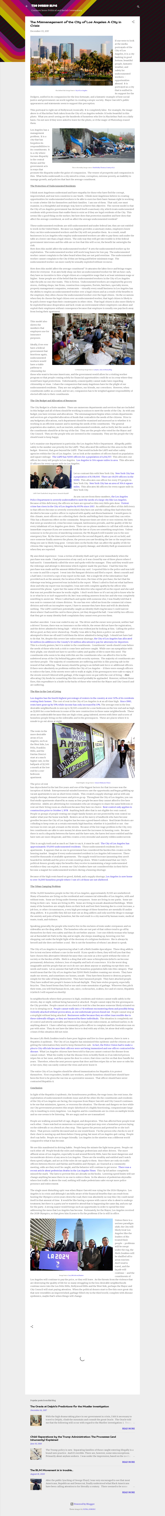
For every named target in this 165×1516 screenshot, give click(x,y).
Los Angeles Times (86, 1170)
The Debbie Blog (44, 6)
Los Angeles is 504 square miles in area (97, 460)
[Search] (138, 7)
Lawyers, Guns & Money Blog (103, 370)
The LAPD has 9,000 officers (67, 457)
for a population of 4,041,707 (96, 457)
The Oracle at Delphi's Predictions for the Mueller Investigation (69, 1406)
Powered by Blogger (82, 1504)
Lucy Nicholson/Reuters (76, 1275)
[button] (133, 22)
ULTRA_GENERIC (89, 1509)
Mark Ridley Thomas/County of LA (103, 167)
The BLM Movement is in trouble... (51, 1470)
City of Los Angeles (81, 90)
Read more (128, 1428)
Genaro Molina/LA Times (103, 783)
